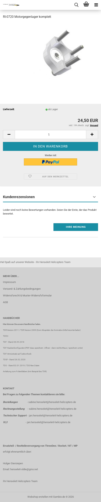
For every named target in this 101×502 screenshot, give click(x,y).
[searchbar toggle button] (76, 5)
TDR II (5, 336)
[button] (9, 134)
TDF (5, 342)
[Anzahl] (50, 134)
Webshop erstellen (37, 496)
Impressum (9, 282)
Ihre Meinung (76, 226)
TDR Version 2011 (11, 330)
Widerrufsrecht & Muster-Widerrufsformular (27, 295)
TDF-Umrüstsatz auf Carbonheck (17, 354)
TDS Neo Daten (32, 365)
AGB (5, 302)
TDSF (5, 359)
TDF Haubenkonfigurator (14, 348)
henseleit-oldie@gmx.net (24, 469)
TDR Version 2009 (28, 330)
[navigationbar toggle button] (96, 5)
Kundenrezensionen (19, 197)
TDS (5, 365)
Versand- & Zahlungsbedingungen (22, 288)
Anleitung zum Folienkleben (15, 371)
